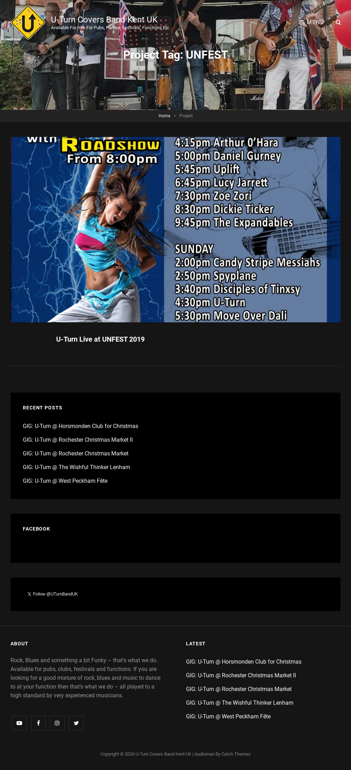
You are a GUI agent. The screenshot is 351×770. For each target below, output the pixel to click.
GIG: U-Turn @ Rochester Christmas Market (75, 453)
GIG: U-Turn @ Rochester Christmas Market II (78, 439)
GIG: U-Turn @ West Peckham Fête (65, 481)
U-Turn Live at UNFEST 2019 (100, 339)
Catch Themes (236, 754)
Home (164, 115)
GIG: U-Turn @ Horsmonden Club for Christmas (80, 426)
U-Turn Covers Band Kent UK (104, 20)
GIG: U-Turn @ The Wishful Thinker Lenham (76, 467)
